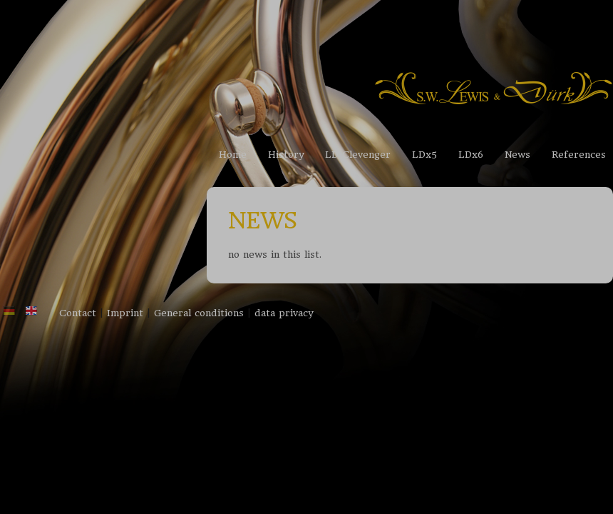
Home (233, 154)
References (579, 154)
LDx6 (470, 154)
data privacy (283, 313)
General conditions (199, 313)
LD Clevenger (358, 154)
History (286, 154)
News (517, 154)
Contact (77, 313)
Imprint (125, 313)
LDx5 (424, 154)
